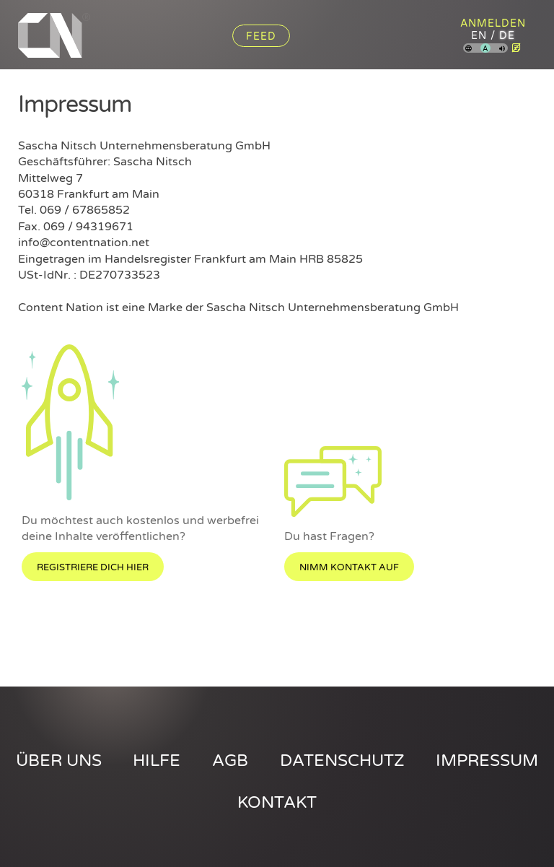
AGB (230, 761)
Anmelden (493, 23)
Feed (261, 36)
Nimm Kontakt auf (349, 567)
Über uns (59, 761)
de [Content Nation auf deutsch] (507, 36)
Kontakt (277, 803)
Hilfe (156, 761)
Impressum (487, 761)
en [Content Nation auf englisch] (479, 36)
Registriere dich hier (93, 567)
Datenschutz (342, 761)
